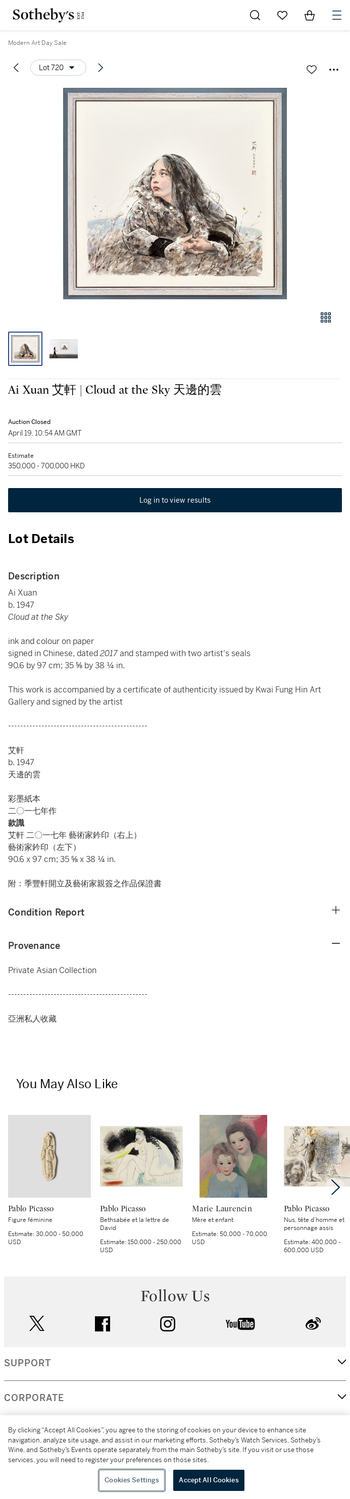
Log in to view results (175, 500)
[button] (175, 193)
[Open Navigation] (337, 15)
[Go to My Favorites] (282, 15)
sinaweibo (313, 1323)
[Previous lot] (16, 68)
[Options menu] (58, 68)
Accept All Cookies (208, 1480)
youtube (240, 1324)
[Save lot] (312, 70)
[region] (175, 1457)
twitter (36, 1323)
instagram (167, 1323)
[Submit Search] (255, 15)
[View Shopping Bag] (310, 15)
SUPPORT (27, 1363)
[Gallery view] (326, 317)
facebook (102, 1323)
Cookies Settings (132, 1480)
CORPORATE (34, 1398)
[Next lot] (100, 68)
